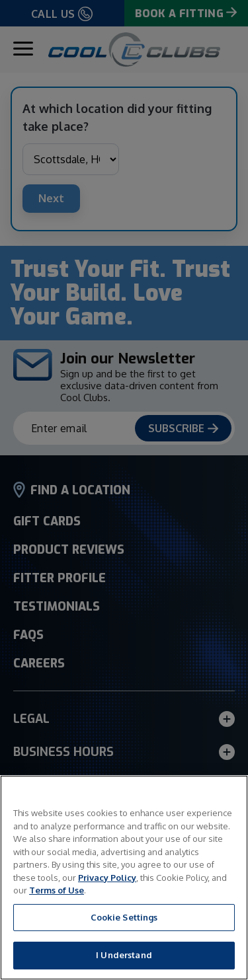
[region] (124, 877)
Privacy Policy (107, 877)
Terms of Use (56, 890)
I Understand (124, 955)
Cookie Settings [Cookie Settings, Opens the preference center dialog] (124, 917)
